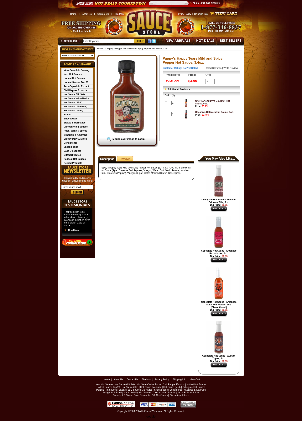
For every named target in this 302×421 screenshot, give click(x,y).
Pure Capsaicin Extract (76, 86)
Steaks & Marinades (75, 122)
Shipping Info (179, 379)
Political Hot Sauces (75, 159)
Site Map (146, 379)
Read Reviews (214, 68)
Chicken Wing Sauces (76, 126)
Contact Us (132, 379)
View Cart (195, 379)
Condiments (70, 143)
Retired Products (73, 163)
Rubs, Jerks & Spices (75, 130)
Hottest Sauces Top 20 (76, 82)
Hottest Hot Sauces (74, 78)
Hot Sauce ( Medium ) (75, 106)
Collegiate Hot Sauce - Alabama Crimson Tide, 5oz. (218, 201)
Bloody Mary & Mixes (75, 139)
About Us (118, 379)
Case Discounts (72, 151)
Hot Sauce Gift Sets (74, 94)
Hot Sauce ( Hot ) (73, 102)
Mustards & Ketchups (75, 134)
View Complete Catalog (76, 70)
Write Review (230, 68)
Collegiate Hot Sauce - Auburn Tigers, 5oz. (218, 357)
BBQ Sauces (71, 118)
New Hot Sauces (73, 74)
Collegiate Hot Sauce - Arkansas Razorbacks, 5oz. (219, 252)
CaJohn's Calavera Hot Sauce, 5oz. (214, 112)
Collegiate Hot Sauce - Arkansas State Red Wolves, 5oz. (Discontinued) (219, 305)
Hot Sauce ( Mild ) (73, 110)
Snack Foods (71, 147)
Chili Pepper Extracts (75, 90)
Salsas (67, 114)
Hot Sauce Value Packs (76, 98)
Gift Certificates (72, 155)
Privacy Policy (162, 379)
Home (100, 48)
